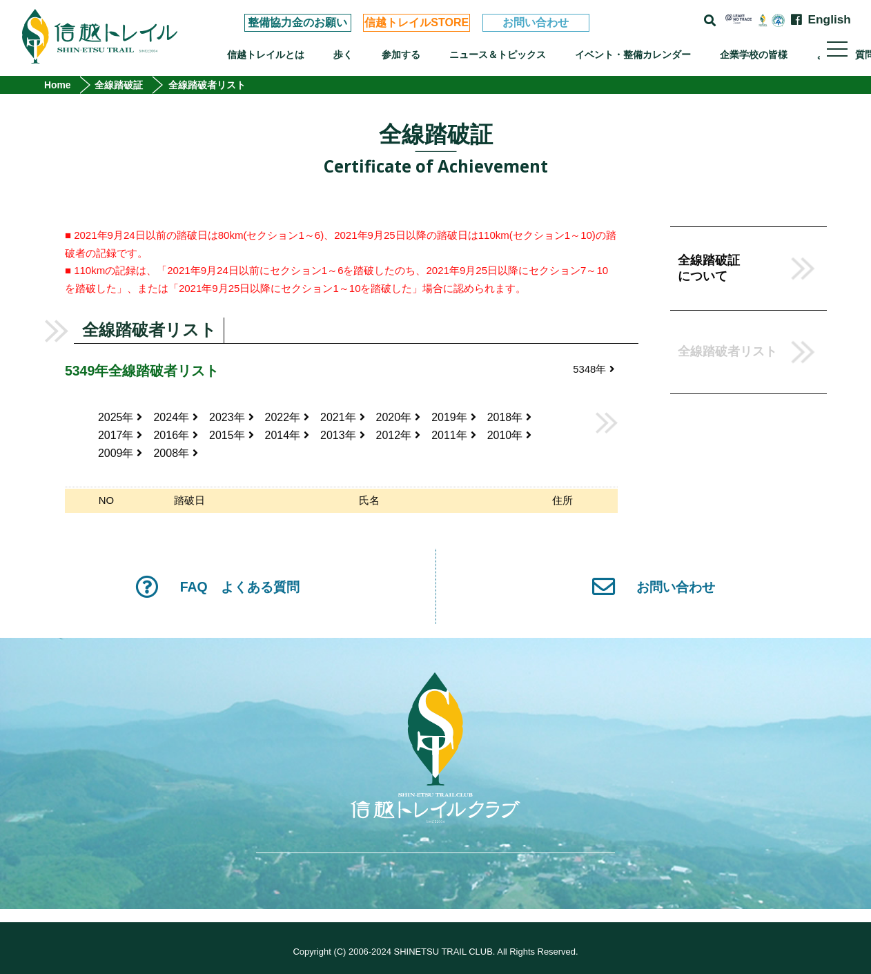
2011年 (454, 436)
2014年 (287, 436)
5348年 (593, 369)
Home (57, 84)
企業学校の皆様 (753, 54)
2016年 (176, 436)
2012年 (398, 436)
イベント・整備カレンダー (633, 54)
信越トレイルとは (265, 54)
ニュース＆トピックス (497, 54)
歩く (343, 54)
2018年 (509, 418)
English (829, 20)
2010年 (509, 436)
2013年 (342, 436)
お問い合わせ (535, 22)
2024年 (176, 418)
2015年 (231, 436)
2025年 (120, 418)
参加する (401, 54)
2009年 (120, 455)
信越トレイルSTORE (416, 22)
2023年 (231, 418)
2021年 (342, 418)
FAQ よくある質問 (217, 588)
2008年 (176, 455)
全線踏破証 (119, 84)
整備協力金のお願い (297, 22)
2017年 (120, 436)
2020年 (398, 418)
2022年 (287, 418)
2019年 (454, 418)
